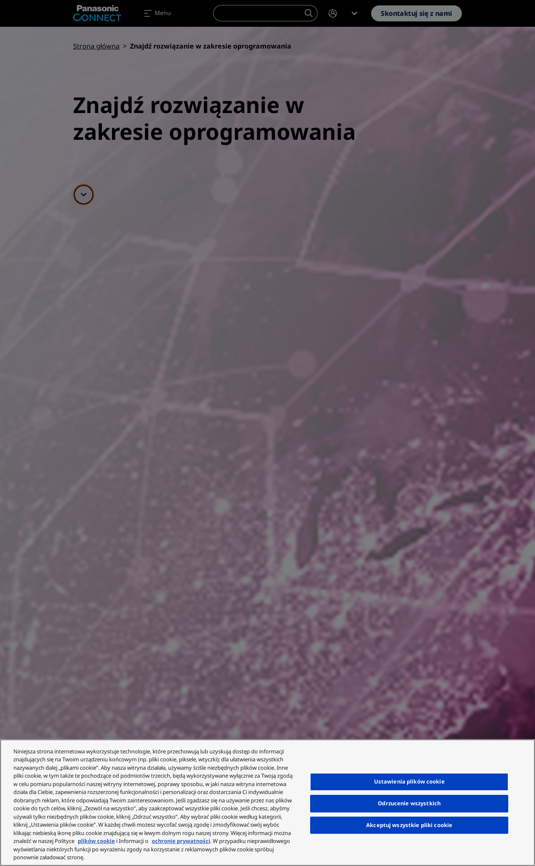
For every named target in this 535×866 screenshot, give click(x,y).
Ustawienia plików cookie (409, 781)
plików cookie (96, 841)
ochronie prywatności (181, 841)
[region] (267, 802)
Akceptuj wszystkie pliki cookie (409, 825)
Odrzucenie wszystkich (409, 803)
